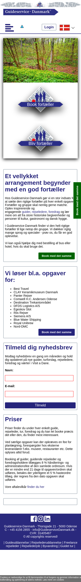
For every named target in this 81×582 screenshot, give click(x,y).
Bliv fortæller (40, 143)
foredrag (54, 212)
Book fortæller (40, 104)
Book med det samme (56, 255)
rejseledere (39, 212)
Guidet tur (66, 546)
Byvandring (50, 546)
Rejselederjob (31, 546)
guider (26, 212)
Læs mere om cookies (53, 580)
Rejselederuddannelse (46, 542)
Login (49, 27)
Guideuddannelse (17, 542)
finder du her (35, 487)
